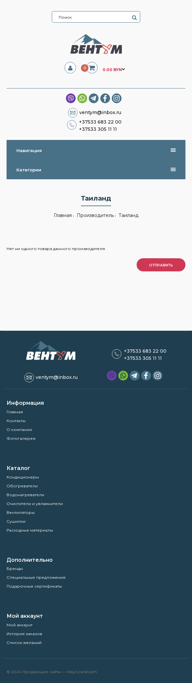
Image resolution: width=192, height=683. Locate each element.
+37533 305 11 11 (98, 129)
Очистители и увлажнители (35, 503)
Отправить (161, 265)
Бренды (15, 568)
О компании (19, 429)
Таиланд (128, 215)
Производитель (94, 215)
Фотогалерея (21, 438)
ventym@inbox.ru (100, 112)
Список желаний (24, 642)
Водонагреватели (25, 494)
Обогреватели (22, 485)
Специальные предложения (36, 577)
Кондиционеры (23, 477)
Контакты (16, 420)
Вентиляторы (21, 512)
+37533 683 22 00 (100, 122)
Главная (63, 215)
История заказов (24, 633)
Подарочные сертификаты (34, 586)
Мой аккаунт (19, 624)
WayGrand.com (82, 671)
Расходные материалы (30, 530)
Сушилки (16, 521)
